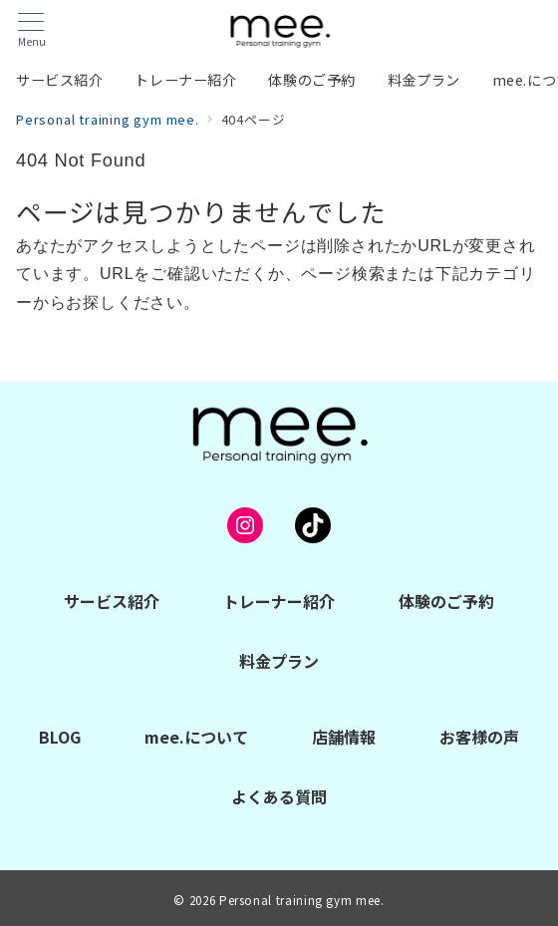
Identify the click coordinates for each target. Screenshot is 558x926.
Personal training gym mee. (302, 900)
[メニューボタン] (31, 30)
